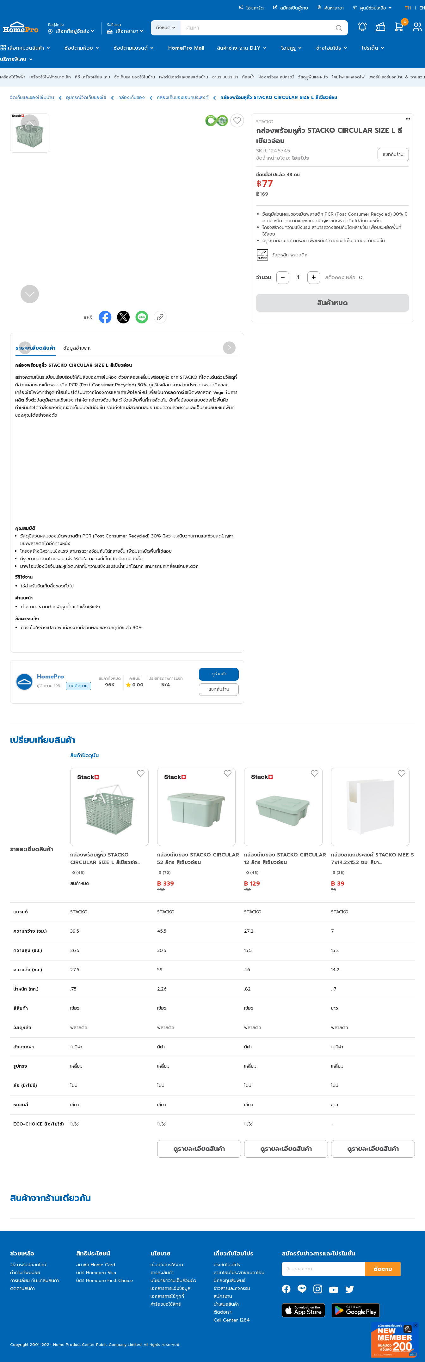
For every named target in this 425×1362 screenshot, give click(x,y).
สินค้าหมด (332, 303)
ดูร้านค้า (219, 674)
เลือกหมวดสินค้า (26, 48)
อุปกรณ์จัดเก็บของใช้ (86, 97)
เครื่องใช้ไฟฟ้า (12, 77)
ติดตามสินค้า (22, 1288)
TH (408, 8)
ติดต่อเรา (222, 1312)
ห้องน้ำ (248, 77)
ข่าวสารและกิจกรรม (232, 1288)
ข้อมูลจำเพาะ (77, 348)
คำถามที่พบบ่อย (25, 1272)
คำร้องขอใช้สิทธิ (166, 1304)
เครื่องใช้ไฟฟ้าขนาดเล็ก (50, 77)
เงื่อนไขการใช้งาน (167, 1264)
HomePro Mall (186, 48)
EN (422, 8)
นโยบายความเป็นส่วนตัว (173, 1280)
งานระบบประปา (225, 77)
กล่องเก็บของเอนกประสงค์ (182, 97)
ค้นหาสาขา (330, 8)
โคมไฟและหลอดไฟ (348, 77)
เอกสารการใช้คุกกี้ (167, 1296)
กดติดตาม (78, 686)
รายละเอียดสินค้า (35, 348)
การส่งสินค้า (162, 1272)
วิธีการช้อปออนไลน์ (28, 1264)
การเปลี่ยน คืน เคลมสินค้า (34, 1280)
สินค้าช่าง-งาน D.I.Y (239, 48)
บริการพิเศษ (13, 59)
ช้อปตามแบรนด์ (131, 48)
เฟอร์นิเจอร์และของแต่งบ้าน (183, 77)
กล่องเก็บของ (131, 97)
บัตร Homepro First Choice (104, 1280)
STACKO (265, 122)
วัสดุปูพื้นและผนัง (313, 77)
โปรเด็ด (370, 48)
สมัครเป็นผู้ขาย (290, 8)
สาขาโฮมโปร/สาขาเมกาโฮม (239, 1272)
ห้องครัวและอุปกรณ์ (276, 77)
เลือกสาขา (126, 31)
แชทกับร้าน (219, 689)
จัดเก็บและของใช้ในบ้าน (134, 77)
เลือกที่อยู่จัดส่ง (71, 31)
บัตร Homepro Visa (96, 1272)
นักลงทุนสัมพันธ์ (229, 1280)
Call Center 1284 (232, 1320)
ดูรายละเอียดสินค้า (199, 1148)
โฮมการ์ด (251, 8)
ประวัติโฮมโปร (227, 1264)
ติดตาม (382, 1269)
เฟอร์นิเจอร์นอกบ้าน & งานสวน (397, 77)
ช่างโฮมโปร (328, 48)
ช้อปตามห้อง (79, 48)
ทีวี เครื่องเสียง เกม (92, 77)
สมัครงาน (223, 1296)
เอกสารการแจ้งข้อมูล (170, 1288)
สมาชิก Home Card (95, 1264)
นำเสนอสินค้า (226, 1304)
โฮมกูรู (288, 48)
